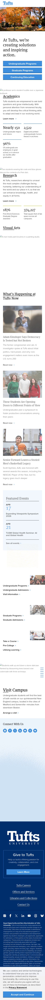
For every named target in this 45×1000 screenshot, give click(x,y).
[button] (40, 26)
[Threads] (30, 731)
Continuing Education (22, 77)
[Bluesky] (35, 731)
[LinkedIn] (20, 731)
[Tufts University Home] (8, 3)
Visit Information (10, 594)
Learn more (9, 119)
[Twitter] (15, 731)
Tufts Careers (23, 885)
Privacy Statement (18, 987)
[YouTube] (25, 731)
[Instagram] (5, 731)
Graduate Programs (22, 70)
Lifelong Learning (11, 650)
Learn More (24, 872)
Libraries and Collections (23, 898)
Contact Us (24, 904)
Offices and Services (23, 891)
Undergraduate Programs (22, 63)
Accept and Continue (22, 994)
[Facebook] (10, 731)
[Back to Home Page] (23, 838)
